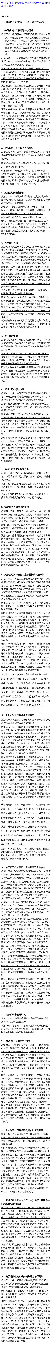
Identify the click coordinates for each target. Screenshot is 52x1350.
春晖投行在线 (8, 2)
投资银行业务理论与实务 (30, 2)
